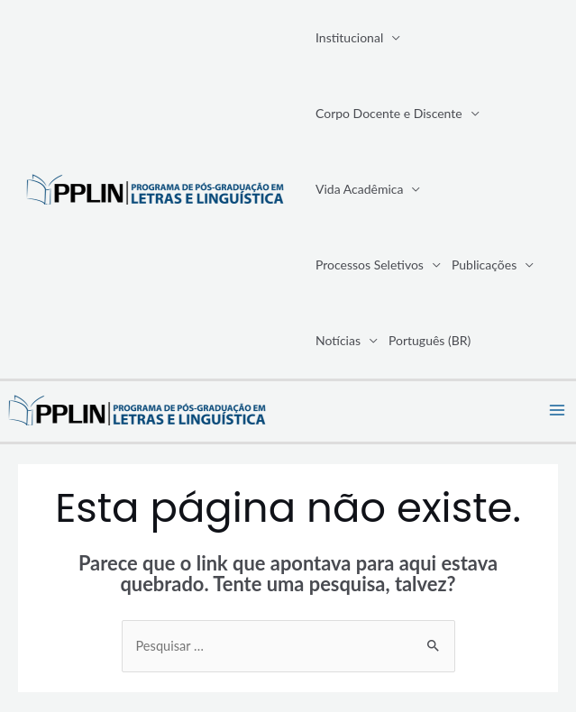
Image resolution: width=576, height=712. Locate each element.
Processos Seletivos (369, 264)
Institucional (349, 37)
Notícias (338, 340)
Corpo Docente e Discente (388, 113)
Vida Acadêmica (359, 188)
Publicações (484, 264)
